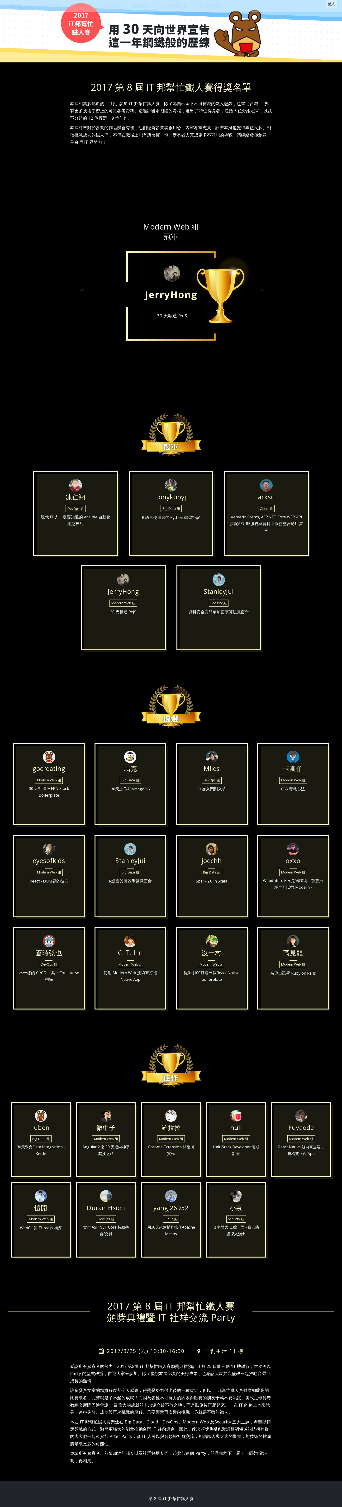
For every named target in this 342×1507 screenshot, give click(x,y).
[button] (85, 291)
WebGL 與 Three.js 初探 (41, 1235)
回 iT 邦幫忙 (211, 6)
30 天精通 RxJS (172, 316)
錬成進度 (111, 6)
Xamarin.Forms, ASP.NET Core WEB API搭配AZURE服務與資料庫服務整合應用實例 (266, 539)
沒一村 (212, 957)
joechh (212, 865)
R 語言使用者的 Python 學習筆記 (171, 531)
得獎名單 (53, 6)
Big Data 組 (171, 521)
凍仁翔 (76, 504)
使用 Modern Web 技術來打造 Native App (130, 988)
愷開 (40, 1209)
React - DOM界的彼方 (49, 892)
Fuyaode (301, 1129)
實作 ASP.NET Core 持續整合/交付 (106, 1239)
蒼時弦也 (49, 957)
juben (41, 1129)
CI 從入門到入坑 (212, 800)
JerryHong (171, 294)
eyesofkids (49, 865)
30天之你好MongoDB (130, 800)
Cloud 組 (266, 521)
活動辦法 (140, 6)
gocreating (49, 773)
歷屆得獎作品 (174, 6)
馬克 (130, 773)
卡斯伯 (293, 773)
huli (236, 1129)
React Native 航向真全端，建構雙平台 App (301, 1158)
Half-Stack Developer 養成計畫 (236, 1158)
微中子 (106, 1129)
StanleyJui (218, 598)
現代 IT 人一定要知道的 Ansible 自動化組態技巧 (75, 535)
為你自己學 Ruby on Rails (293, 984)
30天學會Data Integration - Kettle (41, 1158)
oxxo (293, 865)
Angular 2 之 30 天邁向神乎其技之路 (106, 1158)
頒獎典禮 (82, 6)
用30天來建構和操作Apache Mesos (171, 1239)
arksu (266, 504)
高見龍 (293, 957)
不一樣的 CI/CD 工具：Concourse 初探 (49, 988)
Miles (211, 773)
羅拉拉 (171, 1129)
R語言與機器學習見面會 (130, 892)
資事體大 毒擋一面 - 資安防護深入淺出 (236, 1239)
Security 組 (218, 615)
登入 (330, 6)
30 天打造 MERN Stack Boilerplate (49, 804)
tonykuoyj (171, 504)
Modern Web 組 (123, 615)
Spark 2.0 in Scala (211, 892)
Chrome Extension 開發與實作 (171, 1158)
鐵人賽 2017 (21, 6)
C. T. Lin (130, 957)
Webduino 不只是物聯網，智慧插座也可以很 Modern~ (293, 896)
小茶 (236, 1209)
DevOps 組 (75, 521)
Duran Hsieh (106, 1209)
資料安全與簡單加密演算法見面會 (218, 625)
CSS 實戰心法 (293, 800)
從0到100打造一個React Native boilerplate (211, 988)
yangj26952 (171, 1209)
